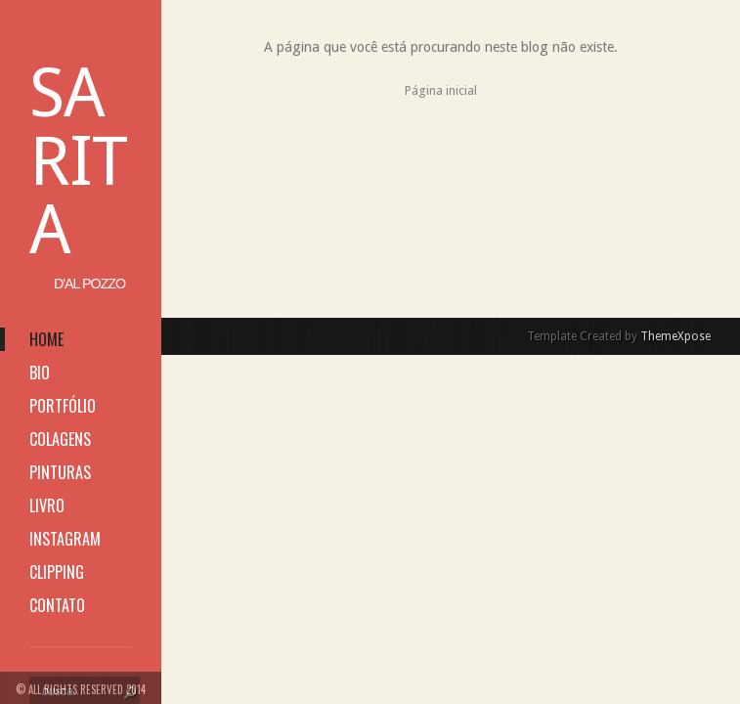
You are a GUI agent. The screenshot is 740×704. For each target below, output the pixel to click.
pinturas (60, 472)
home (46, 339)
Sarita (78, 161)
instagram (65, 538)
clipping (56, 572)
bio (39, 372)
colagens (60, 439)
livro (47, 505)
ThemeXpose (675, 336)
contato (57, 605)
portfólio (62, 406)
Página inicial (441, 90)
